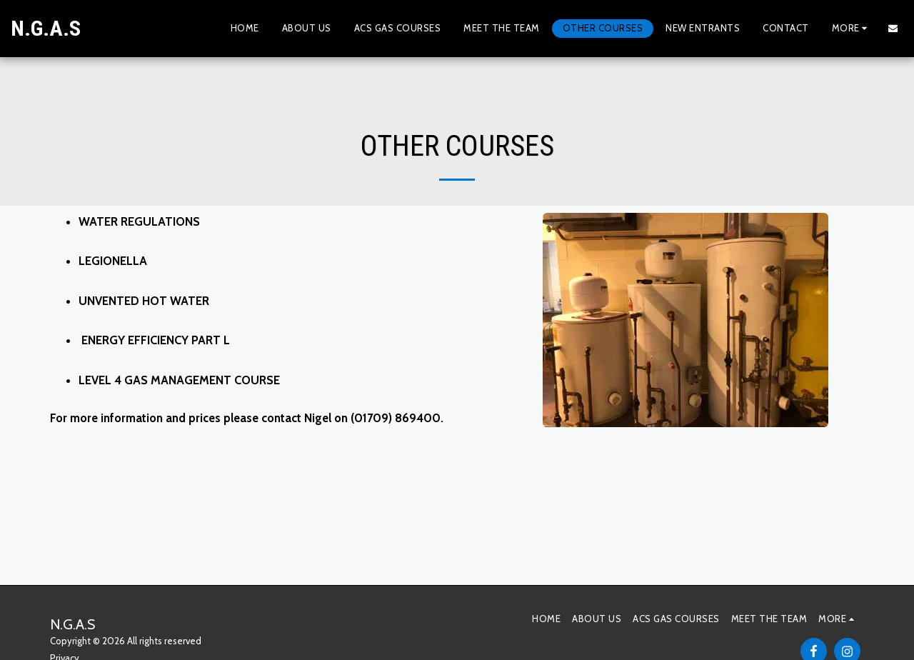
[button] (893, 28)
